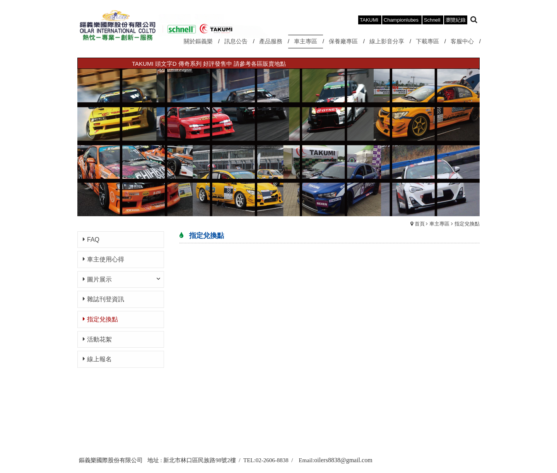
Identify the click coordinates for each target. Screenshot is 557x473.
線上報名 (99, 359)
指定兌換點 (467, 224)
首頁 (420, 224)
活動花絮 (99, 339)
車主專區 (439, 224)
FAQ (93, 239)
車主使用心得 (105, 259)
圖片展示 (99, 279)
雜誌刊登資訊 (105, 299)
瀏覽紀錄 (456, 20)
